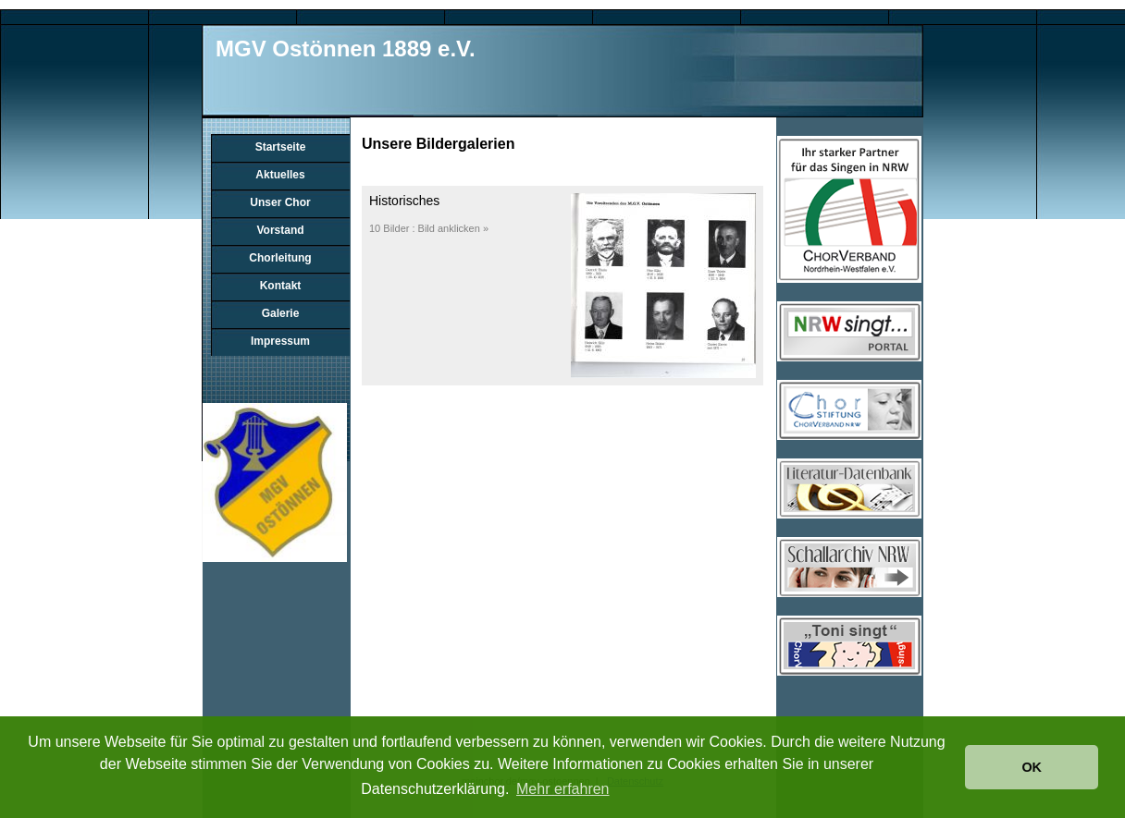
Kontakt (281, 285)
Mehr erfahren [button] (563, 789)
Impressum (280, 341)
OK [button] (1031, 767)
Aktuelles (279, 174)
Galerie (281, 313)
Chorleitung (280, 257)
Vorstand (279, 230)
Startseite (280, 146)
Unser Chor (280, 202)
